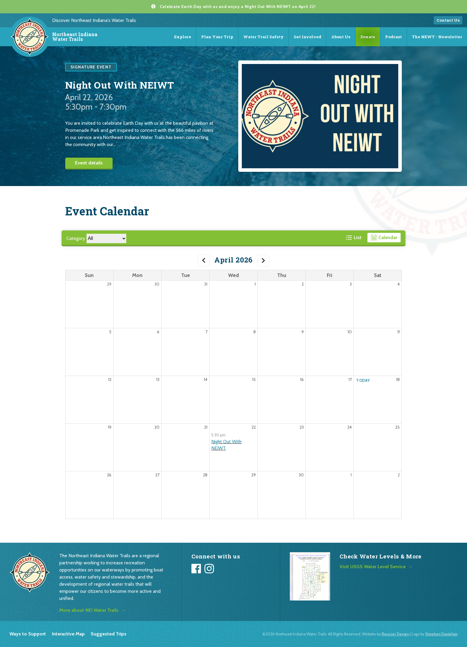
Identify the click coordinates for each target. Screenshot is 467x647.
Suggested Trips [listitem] (109, 634)
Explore (182, 36)
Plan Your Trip (217, 36)
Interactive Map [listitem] (68, 634)
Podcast (393, 36)
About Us (340, 36)
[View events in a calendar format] (384, 237)
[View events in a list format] (354, 237)
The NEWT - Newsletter (437, 36)
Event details (89, 163)
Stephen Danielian (441, 634)
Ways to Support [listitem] (27, 634)
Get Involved (307, 36)
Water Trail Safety (263, 36)
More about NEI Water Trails (89, 610)
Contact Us (448, 20)
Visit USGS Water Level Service (373, 566)
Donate (367, 36)
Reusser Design (395, 634)
